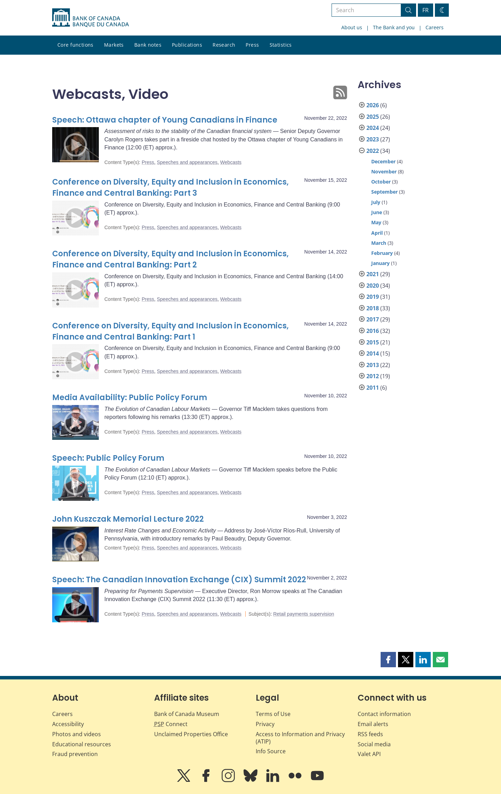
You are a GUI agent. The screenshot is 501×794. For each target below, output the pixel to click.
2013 (372, 365)
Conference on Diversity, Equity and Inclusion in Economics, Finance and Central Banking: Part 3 (170, 187)
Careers (435, 27)
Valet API (369, 754)
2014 (372, 353)
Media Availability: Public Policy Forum (129, 397)
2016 (372, 331)
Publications (187, 44)
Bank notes (147, 44)
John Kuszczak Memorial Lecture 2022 (128, 519)
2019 (372, 297)
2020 (372, 285)
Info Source (271, 751)
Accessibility (68, 724)
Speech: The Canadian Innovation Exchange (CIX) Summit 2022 (179, 579)
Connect (171, 724)
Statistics (281, 44)
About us (351, 27)
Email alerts (373, 724)
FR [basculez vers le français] (425, 10)
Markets (114, 44)
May (376, 222)
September (384, 191)
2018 (372, 308)
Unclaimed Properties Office (191, 734)
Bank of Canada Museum (186, 714)
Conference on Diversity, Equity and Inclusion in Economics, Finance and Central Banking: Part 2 (170, 259)
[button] (388, 659)
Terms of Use (273, 714)
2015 (372, 342)
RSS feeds (370, 734)
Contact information (384, 714)
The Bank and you (394, 27)
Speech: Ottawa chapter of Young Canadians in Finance (164, 120)
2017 (372, 319)
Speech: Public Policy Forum (108, 458)
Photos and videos (76, 734)
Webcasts (230, 162)
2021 (372, 274)
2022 (372, 151)
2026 (372, 105)
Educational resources (81, 744)
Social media (374, 744)
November (384, 171)
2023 (372, 139)
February (382, 253)
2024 (372, 128)
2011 (372, 387)
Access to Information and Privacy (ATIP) (300, 737)
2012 (372, 376)
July (375, 202)
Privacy (265, 724)
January (380, 263)
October (381, 181)
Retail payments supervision (303, 614)
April (377, 232)
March (378, 243)
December (383, 161)
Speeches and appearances (187, 162)
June (376, 212)
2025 (372, 116)
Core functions (75, 44)
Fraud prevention (75, 754)
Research (224, 44)
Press (252, 44)
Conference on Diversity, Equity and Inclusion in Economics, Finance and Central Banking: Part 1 (170, 331)
